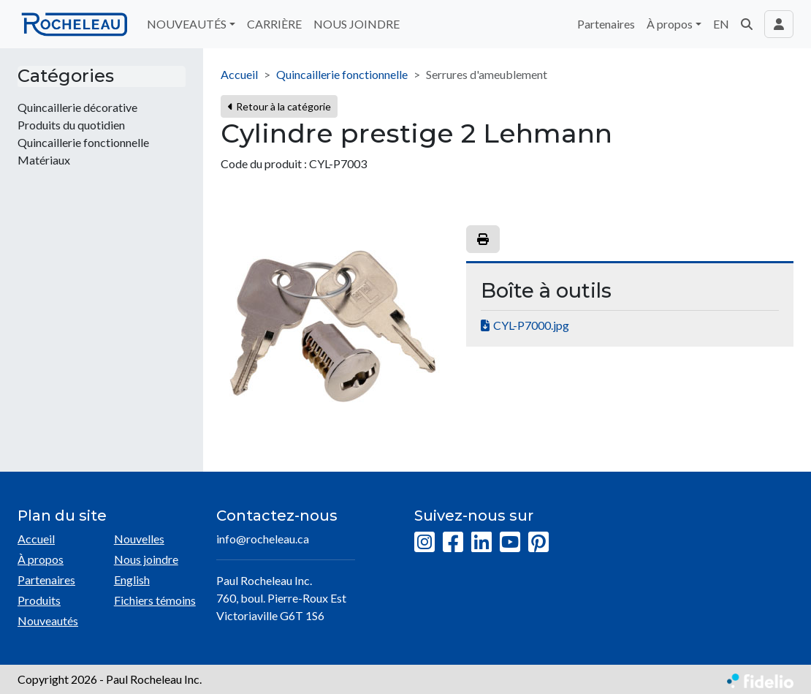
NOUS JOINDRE (356, 24)
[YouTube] (510, 542)
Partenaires (606, 24)
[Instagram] (424, 542)
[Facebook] (453, 542)
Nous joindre (146, 559)
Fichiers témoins (155, 600)
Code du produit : (264, 163)
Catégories (66, 76)
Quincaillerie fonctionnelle (342, 74)
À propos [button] (670, 24)
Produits (39, 600)
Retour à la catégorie (279, 106)
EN (721, 24)
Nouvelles (139, 539)
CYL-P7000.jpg (531, 325)
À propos (41, 559)
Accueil (239, 74)
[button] (746, 24)
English (132, 579)
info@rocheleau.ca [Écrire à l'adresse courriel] (262, 539)
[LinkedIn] (481, 542)
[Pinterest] (538, 542)
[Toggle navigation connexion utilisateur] (778, 24)
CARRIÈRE (274, 24)
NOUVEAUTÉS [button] (186, 24)
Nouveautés (48, 620)
